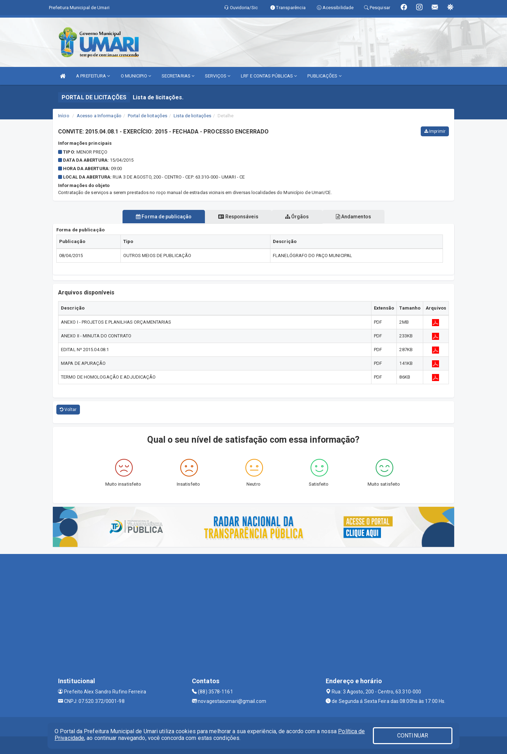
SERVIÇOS (217, 76)
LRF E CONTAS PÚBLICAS (269, 76)
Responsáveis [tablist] (237, 216)
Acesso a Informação (99, 115)
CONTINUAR (412, 735)
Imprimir (434, 131)
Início (63, 115)
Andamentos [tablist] (357, 216)
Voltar (68, 409)
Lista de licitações (192, 115)
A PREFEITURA (93, 76)
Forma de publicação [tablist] (159, 216)
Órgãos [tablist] (299, 216)
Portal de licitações (147, 115)
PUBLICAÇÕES (324, 76)
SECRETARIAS (178, 76)
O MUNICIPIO (136, 76)
